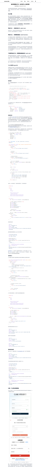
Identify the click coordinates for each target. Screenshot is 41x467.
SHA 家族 (20, 42)
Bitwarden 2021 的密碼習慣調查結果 (15, 17)
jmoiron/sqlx (26, 102)
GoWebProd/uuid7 (25, 120)
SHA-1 (25, 42)
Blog (25, 1)
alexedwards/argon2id (18, 124)
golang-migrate (13, 82)
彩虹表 (13, 48)
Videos (28, 1)
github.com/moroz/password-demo (15, 77)
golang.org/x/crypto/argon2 (12, 125)
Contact (32, 1)
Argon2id (22, 68)
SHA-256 (27, 42)
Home (22, 1)
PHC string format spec (15, 253)
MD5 (17, 42)
